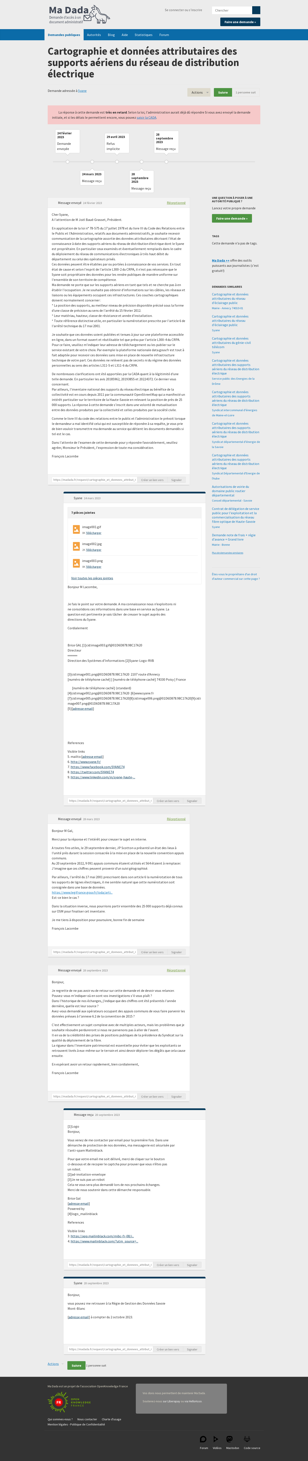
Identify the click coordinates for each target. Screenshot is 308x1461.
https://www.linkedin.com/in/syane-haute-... (103, 777)
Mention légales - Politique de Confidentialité (76, 1424)
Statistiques (144, 35)
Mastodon (232, 1443)
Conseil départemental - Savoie (232, 500)
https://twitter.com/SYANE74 (92, 772)
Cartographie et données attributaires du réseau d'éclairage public (230, 298)
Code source (252, 1443)
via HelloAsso (193, 1401)
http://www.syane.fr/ (86, 762)
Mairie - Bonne (221, 545)
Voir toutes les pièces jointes (92, 578)
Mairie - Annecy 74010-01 (227, 308)
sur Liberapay (171, 1401)
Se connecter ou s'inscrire (183, 10)
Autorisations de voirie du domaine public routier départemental (230, 490)
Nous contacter (87, 1419)
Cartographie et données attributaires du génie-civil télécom (231, 342)
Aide (125, 35)
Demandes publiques (64, 35)
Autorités (94, 35)
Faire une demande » (240, 22)
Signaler (176, 480)
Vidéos (217, 1443)
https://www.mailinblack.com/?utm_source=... (104, 1241)
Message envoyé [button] (70, 203)
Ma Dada (80, 14)
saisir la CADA (146, 117)
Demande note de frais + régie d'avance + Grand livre (234, 537)
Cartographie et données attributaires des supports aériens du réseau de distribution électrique (235, 366)
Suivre (223, 92)
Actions (197, 92)
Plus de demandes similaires (227, 552)
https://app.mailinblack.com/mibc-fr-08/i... (102, 1236)
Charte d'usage (111, 1419)
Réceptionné (176, 203)
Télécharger (93, 533)
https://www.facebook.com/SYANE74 (97, 767)
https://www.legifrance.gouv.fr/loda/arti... (82, 892)
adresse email (83, 708)
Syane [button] (78, 498)
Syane (82, 90)
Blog (111, 35)
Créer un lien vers (152, 480)
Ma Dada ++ (221, 260)
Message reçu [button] (84, 1114)
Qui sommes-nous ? (60, 1419)
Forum (164, 35)
